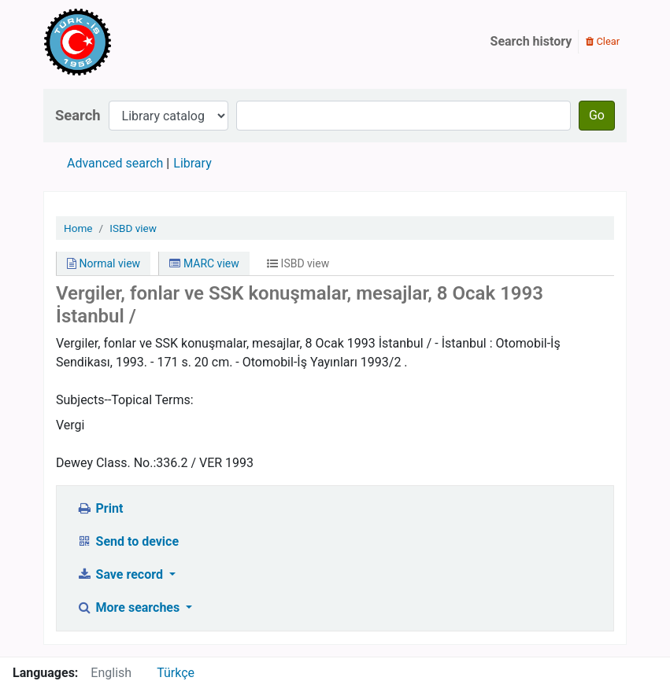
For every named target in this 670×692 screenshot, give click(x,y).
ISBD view (133, 228)
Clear (603, 41)
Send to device (127, 541)
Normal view (103, 263)
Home (78, 228)
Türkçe (175, 672)
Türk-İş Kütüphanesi (123, 41)
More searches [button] (129, 607)
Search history (531, 41)
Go (597, 115)
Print (99, 508)
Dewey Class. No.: (106, 462)
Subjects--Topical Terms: (125, 399)
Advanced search (115, 163)
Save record (121, 574)
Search (78, 115)
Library (192, 163)
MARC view (204, 263)
